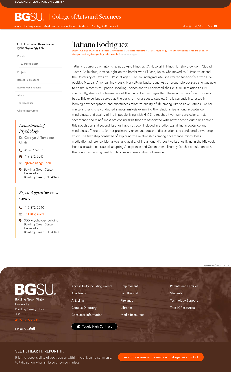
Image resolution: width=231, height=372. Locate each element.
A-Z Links (77, 300)
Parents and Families (184, 286)
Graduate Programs (135, 50)
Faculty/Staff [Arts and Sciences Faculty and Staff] (99, 26)
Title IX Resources (182, 308)
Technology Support (184, 300)
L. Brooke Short (29, 63)
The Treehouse (25, 103)
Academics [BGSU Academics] (79, 293)
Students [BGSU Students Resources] (176, 293)
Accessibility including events (91, 286)
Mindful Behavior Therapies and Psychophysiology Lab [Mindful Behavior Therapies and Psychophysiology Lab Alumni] (35, 46)
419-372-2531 (27, 320)
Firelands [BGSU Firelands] (127, 300)
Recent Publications (28, 79)
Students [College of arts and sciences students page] (84, 26)
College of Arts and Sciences (94, 50)
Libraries (126, 308)
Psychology (117, 50)
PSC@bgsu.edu (35, 214)
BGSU (75, 50)
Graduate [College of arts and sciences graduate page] (49, 26)
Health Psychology (179, 50)
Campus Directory (84, 308)
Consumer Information (86, 315)
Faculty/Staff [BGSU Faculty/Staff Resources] (130, 293)
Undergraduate (32, 26)
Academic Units (66, 26)
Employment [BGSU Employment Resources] (129, 286)
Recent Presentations (29, 87)
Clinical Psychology (157, 50)
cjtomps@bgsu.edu (38, 163)
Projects (22, 72)
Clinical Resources (27, 110)
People (114, 54)
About (17, 26)
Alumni (114, 26)
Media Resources (132, 315)
